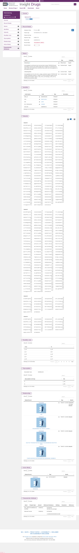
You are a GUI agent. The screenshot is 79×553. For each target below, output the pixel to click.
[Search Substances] (62, 4)
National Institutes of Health (31, 0)
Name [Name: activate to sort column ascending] (26, 60)
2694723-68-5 (44, 99)
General (25, 13)
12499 (42, 101)
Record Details (26, 26)
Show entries (28, 56)
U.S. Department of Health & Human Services (13, 0)
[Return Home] (21, 4)
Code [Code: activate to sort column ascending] (43, 94)
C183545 (43, 104)
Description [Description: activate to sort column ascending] (65, 94)
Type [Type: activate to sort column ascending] (62, 60)
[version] (37, 45)
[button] (72, 30)
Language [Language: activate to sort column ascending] (71, 60)
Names (24, 53)
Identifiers (25, 87)
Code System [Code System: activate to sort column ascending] (28, 94)
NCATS (42, 0)
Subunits (25, 116)
